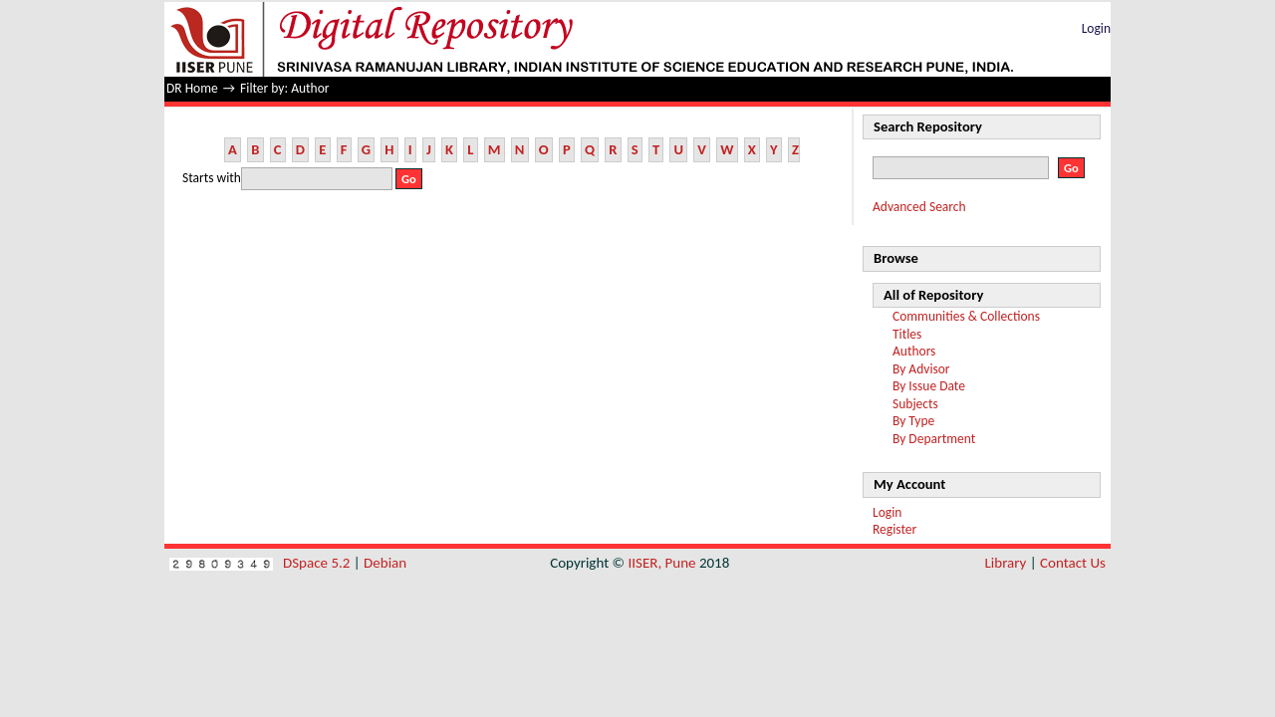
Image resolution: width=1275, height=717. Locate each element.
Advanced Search (919, 206)
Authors (913, 351)
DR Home (192, 88)
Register (894, 529)
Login (1096, 28)
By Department (933, 438)
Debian (385, 563)
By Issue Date (928, 385)
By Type (913, 420)
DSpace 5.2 (318, 563)
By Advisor (921, 368)
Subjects (915, 403)
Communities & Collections (966, 316)
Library (1006, 563)
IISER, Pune (661, 563)
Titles (906, 334)
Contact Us (1073, 563)
